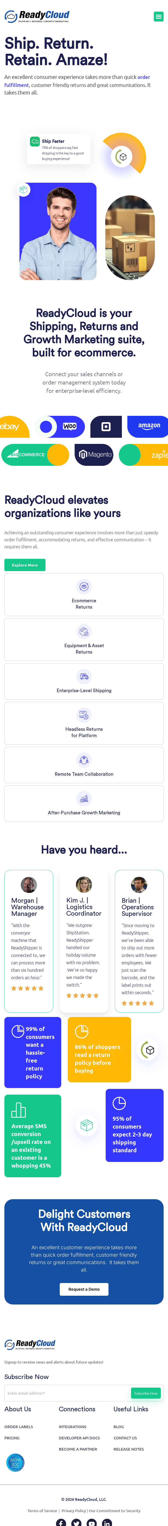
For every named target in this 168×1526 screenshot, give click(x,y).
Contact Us (125, 1438)
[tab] (84, 595)
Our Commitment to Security (114, 1511)
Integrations (72, 1427)
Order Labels (18, 1427)
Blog (119, 1427)
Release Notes (129, 1449)
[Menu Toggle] (158, 17)
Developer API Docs (79, 1438)
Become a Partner (78, 1449)
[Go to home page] (37, 17)
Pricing (11, 1438)
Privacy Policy (74, 1511)
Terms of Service (42, 1511)
